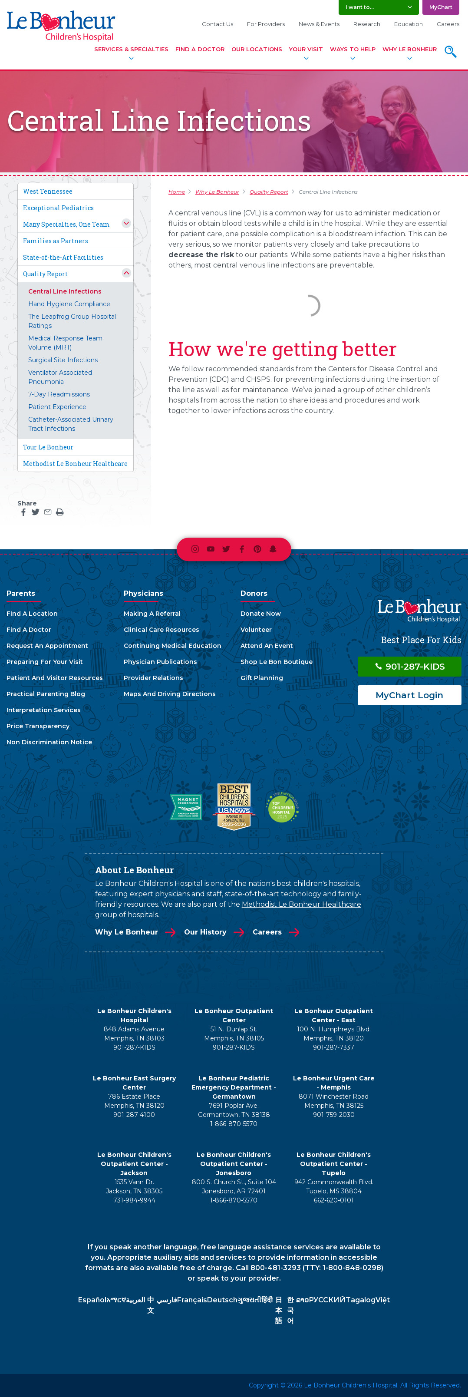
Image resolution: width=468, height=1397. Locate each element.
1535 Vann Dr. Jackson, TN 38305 (134, 1186)
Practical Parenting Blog (46, 694)
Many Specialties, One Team (66, 224)
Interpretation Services (44, 710)
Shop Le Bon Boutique (277, 662)
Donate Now (261, 614)
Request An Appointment (47, 646)
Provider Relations (153, 678)
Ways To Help (353, 49)
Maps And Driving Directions (170, 694)
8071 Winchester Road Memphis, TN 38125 (334, 1101)
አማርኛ (116, 1300)
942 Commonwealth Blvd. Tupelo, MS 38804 (333, 1186)
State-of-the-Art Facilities (63, 257)
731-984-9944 (134, 1200)
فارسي (167, 1300)
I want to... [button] (360, 7)
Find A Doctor (199, 49)
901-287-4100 (134, 1115)
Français (192, 1300)
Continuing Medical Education (172, 646)
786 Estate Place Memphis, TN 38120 (134, 1101)
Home (176, 191)
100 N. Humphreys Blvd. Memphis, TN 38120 (334, 1033)
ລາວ (302, 1300)
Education (408, 23)
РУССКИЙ (327, 1300)
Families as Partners (55, 241)
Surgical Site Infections (63, 360)
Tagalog (361, 1300)
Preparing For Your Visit (45, 662)
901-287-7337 (333, 1047)
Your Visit (306, 49)
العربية (135, 1300)
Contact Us (217, 23)
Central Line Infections (65, 291)
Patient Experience (57, 407)
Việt (383, 1300)
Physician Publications (160, 662)
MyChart (440, 7)
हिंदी (267, 1300)
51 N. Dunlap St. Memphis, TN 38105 (234, 1033)
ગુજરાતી (249, 1300)
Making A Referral (152, 614)
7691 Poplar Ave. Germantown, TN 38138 (234, 1110)
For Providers (266, 23)
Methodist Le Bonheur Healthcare (75, 463)
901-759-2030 (334, 1115)
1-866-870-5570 (233, 1124)
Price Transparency (38, 726)
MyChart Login (409, 695)
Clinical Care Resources (161, 630)
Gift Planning (262, 678)
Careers (448, 23)
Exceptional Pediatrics (58, 208)
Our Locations (256, 49)
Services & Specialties (131, 49)
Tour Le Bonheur (48, 447)
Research (366, 23)
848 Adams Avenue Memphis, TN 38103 (134, 1033)
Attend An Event (267, 646)
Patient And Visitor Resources (55, 678)
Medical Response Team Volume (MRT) (65, 342)
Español (92, 1300)
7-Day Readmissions (59, 394)
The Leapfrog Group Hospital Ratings (72, 321)
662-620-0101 (334, 1200)
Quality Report (45, 274)
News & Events (319, 23)
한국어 (290, 1310)
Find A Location (32, 614)
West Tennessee (48, 191)
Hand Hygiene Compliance (69, 304)
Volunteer (256, 630)
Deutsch (222, 1300)
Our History (205, 932)
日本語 (278, 1310)
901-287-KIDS (409, 666)
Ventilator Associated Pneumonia (60, 377)
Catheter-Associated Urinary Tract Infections (70, 424)
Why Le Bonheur (409, 49)
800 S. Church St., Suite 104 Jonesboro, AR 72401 (234, 1186)
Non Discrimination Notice (49, 742)
